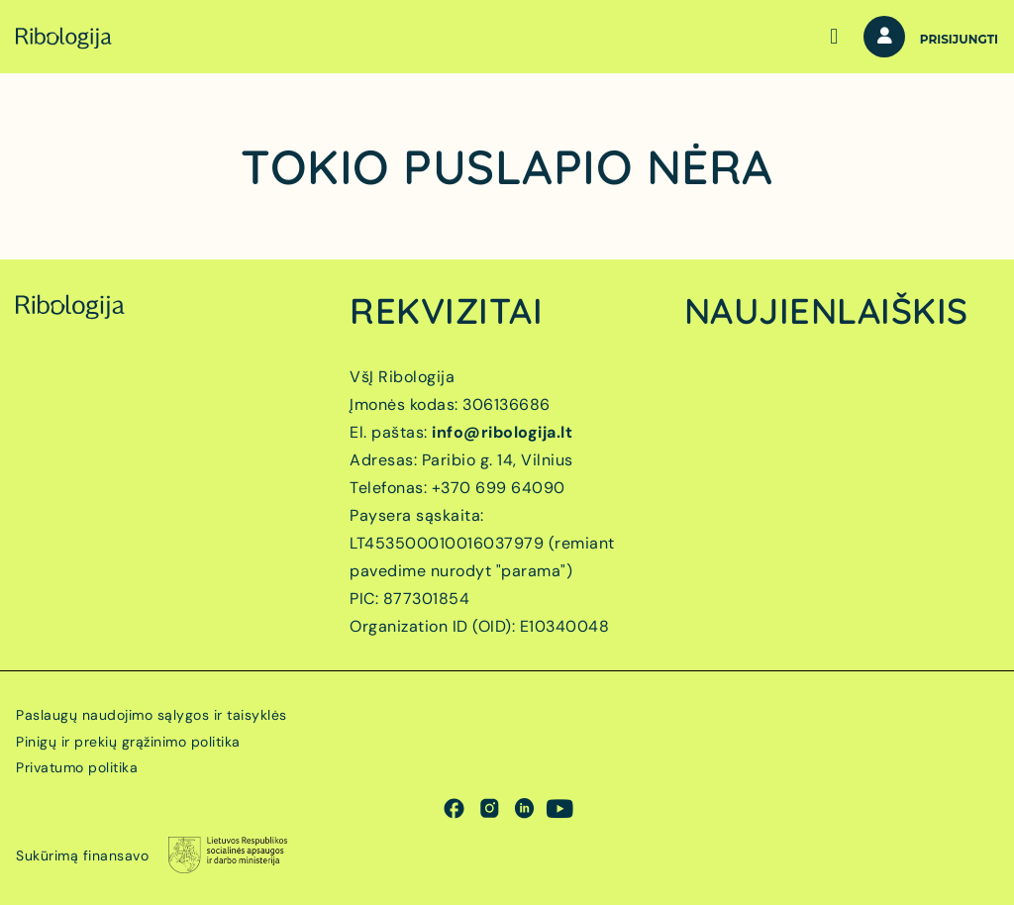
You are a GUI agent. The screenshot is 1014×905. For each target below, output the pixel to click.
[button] (835, 37)
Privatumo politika (77, 767)
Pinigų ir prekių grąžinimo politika (128, 742)
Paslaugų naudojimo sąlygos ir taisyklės (151, 715)
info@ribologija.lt (502, 432)
